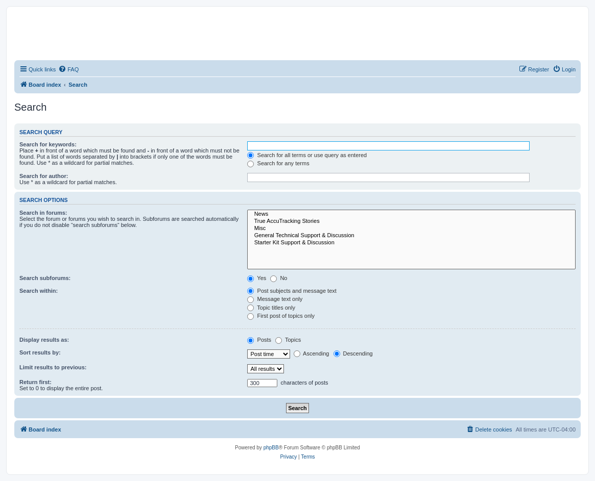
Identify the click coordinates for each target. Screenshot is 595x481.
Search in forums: (43, 213)
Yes (256, 278)
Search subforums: (44, 278)
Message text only (274, 299)
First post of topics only (281, 316)
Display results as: (44, 340)
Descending (353, 353)
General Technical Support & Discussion (411, 235)
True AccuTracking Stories (411, 221)
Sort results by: (40, 352)
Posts (259, 340)
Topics (288, 340)
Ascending (311, 353)
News (411, 214)
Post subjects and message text (291, 291)
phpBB (271, 447)
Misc (411, 228)
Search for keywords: (48, 144)
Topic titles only (271, 308)
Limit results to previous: (52, 367)
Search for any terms (278, 163)
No (278, 278)
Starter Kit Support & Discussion (411, 242)
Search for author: (43, 176)
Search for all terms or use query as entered (307, 155)
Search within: (38, 291)
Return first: (35, 382)
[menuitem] (68, 69)
